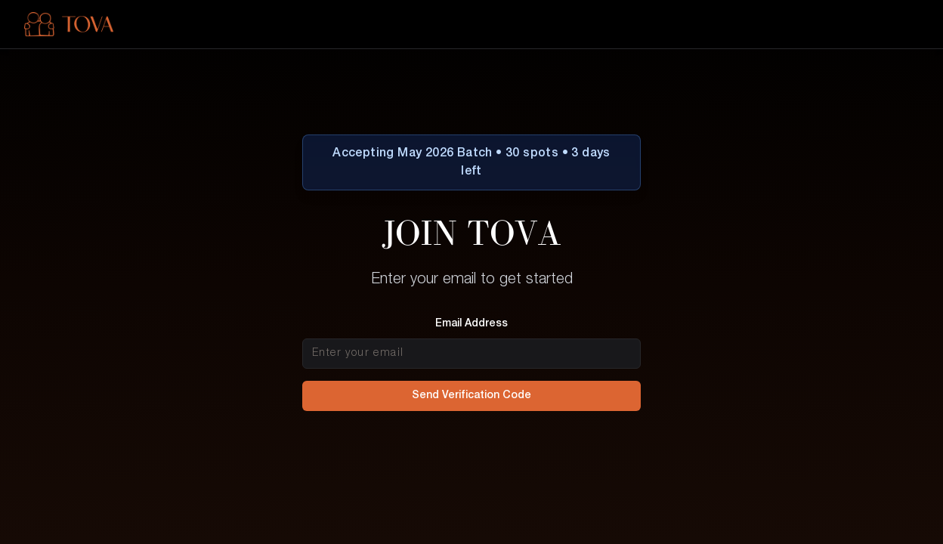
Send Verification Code (471, 395)
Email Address (471, 324)
